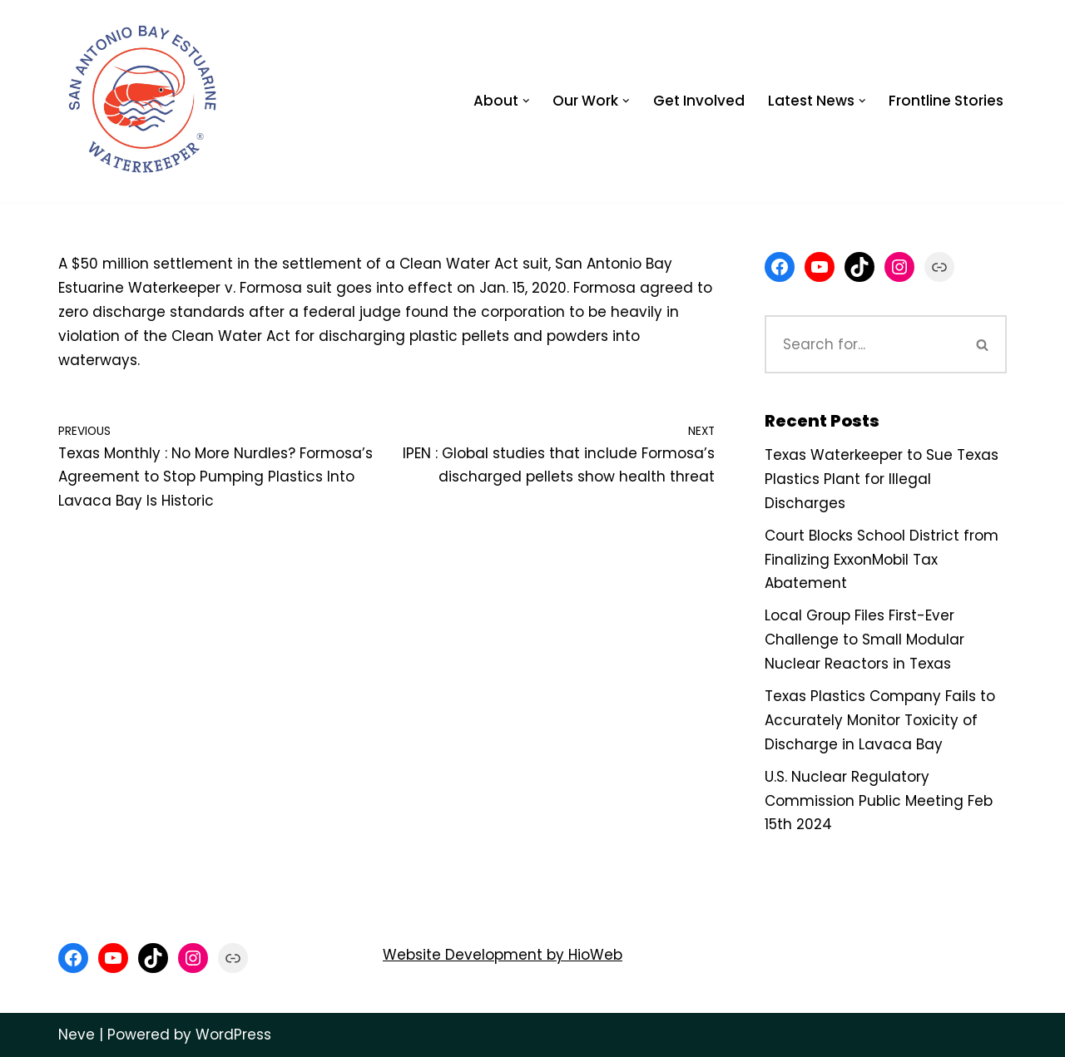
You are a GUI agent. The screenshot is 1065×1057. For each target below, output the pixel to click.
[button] (526, 101)
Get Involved (699, 101)
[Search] (862, 344)
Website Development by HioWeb (502, 955)
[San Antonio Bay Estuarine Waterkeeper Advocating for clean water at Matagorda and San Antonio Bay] (144, 101)
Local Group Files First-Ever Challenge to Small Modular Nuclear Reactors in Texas (864, 639)
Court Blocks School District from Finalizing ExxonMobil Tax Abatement (881, 560)
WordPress (233, 1035)
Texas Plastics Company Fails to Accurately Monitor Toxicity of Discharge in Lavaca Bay (880, 720)
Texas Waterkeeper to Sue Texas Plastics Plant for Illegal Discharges (881, 479)
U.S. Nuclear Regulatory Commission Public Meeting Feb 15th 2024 (879, 801)
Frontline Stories (946, 101)
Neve (76, 1035)
